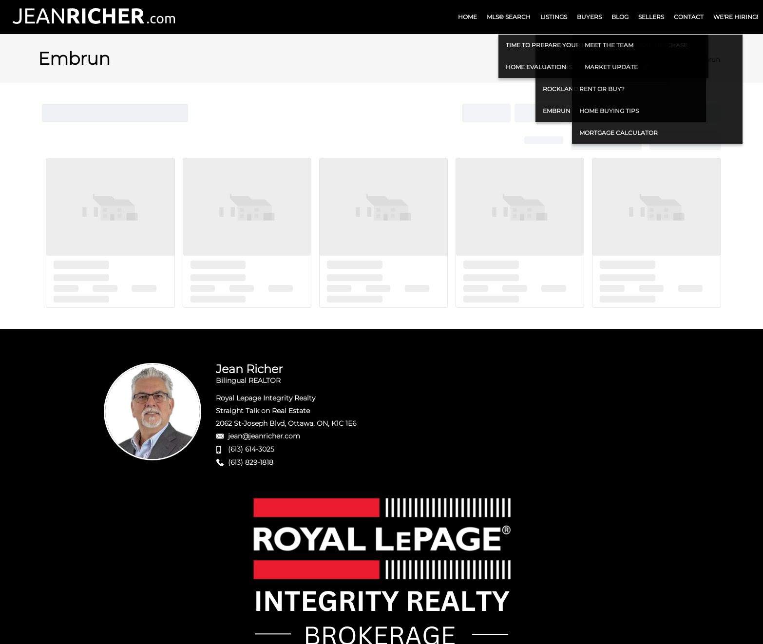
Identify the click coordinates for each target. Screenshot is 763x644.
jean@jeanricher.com (264, 436)
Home (674, 59)
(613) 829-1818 (250, 462)
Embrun (706, 59)
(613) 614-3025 (251, 449)
